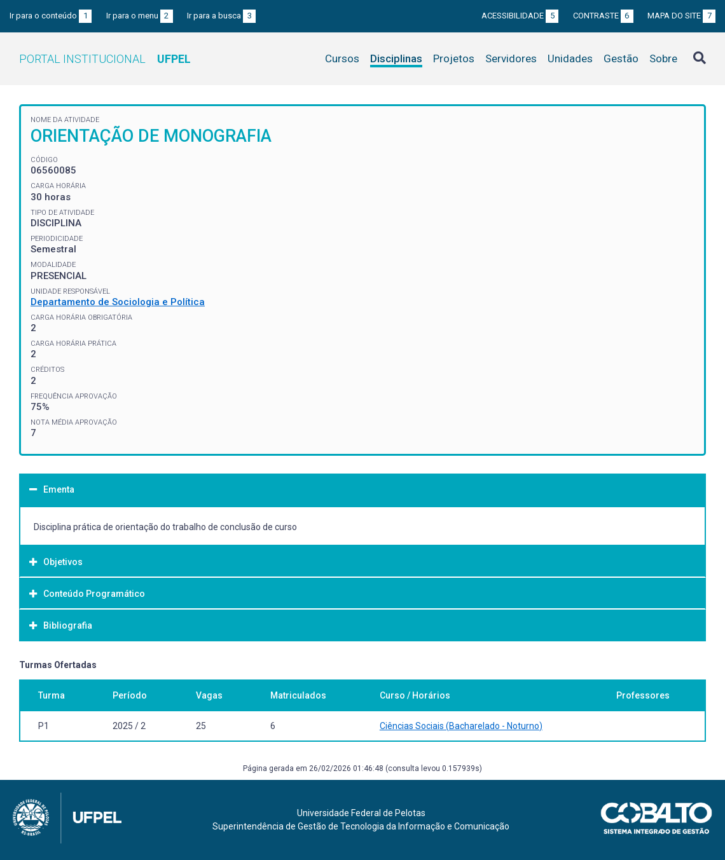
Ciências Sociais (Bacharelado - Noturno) (461, 726)
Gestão (621, 58)
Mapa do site (681, 15)
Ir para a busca (221, 15)
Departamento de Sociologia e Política (118, 302)
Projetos (453, 58)
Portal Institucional (105, 58)
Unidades (570, 58)
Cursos (342, 58)
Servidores (511, 58)
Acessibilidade (519, 15)
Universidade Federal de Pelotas (361, 813)
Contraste (603, 15)
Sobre (663, 58)
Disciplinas (396, 58)
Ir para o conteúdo (51, 15)
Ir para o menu (139, 15)
